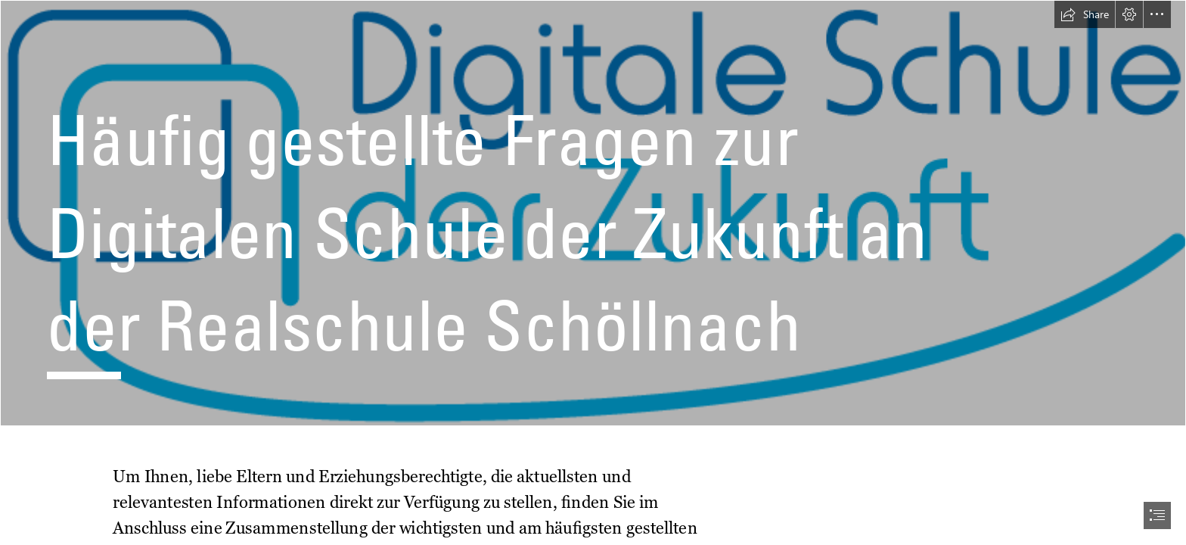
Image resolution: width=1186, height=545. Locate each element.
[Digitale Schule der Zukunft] (593, 213)
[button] (1084, 14)
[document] (593, 272)
